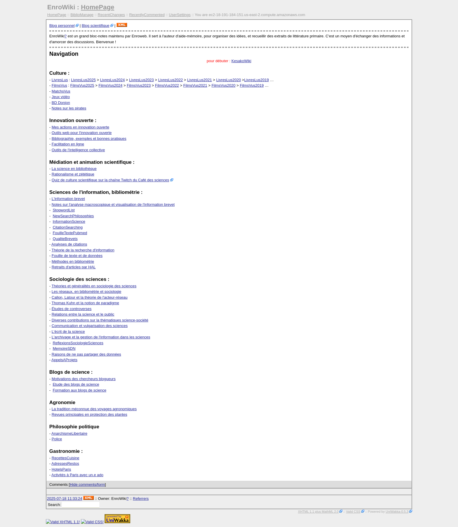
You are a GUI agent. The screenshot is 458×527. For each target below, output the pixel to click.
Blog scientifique (96, 25)
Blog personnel (62, 25)
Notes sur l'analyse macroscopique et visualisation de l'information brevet (113, 204)
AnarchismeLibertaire (69, 433)
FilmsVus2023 (139, 85)
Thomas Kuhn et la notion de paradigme (85, 303)
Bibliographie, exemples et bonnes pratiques (89, 138)
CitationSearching (68, 227)
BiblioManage (81, 15)
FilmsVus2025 (82, 85)
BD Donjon (61, 102)
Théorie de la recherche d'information (83, 250)
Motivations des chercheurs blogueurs (84, 379)
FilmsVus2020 (223, 85)
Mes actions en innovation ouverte (80, 127)
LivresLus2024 (112, 80)
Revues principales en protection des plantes (89, 414)
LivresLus (60, 80)
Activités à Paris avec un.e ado (77, 475)
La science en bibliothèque (74, 168)
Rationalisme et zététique (73, 174)
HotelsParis (61, 469)
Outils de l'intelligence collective (78, 150)
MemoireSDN (64, 348)
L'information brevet (68, 198)
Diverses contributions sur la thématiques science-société (100, 320)
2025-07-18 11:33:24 (64, 498)
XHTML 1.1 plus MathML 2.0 (318, 511)
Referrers (141, 498)
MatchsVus (61, 91)
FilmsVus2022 (167, 85)
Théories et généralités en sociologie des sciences (94, 286)
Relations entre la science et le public (83, 314)
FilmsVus (59, 85)
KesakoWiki (241, 61)
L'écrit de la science (68, 331)
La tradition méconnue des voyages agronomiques (94, 409)
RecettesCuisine (65, 458)
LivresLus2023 (141, 80)
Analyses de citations (69, 244)
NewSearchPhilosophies (73, 216)
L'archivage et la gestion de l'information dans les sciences (101, 337)
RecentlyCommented (146, 15)
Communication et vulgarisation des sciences (90, 325)
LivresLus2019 (256, 80)
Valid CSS (353, 511)
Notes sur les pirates (69, 108)
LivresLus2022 (170, 80)
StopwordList (63, 210)
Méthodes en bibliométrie (73, 261)
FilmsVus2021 (195, 85)
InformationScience (69, 221)
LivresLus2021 (199, 80)
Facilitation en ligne (68, 144)
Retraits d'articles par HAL (74, 267)
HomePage (97, 7)
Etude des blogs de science (76, 384)
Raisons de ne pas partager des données (86, 354)
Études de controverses (72, 309)
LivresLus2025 (83, 80)
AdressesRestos (65, 463)
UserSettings (179, 15)
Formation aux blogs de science (79, 390)
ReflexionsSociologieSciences (78, 343)
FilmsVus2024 (110, 85)
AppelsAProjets (64, 360)
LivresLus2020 (228, 80)
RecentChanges (111, 15)
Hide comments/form (87, 484)
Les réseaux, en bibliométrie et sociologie (86, 291)
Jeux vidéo (61, 97)
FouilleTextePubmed (70, 233)
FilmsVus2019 (252, 85)
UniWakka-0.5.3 (397, 511)
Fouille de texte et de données (77, 255)
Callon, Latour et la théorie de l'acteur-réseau (90, 297)
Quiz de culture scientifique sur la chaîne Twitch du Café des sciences (110, 180)
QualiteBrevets (65, 238)
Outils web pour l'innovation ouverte (82, 133)
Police (57, 439)
